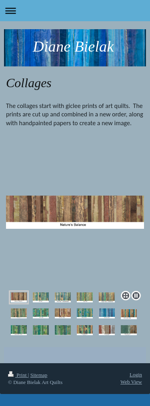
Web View (131, 382)
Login (136, 375)
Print (18, 375)
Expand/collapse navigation (75, 10)
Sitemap (39, 375)
